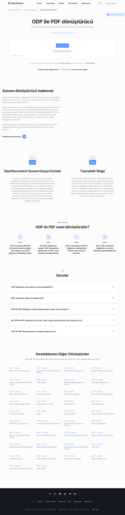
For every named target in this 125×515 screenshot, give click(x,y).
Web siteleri (72, 3)
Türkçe (96, 509)
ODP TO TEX (41, 391)
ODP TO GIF (41, 456)
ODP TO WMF (97, 456)
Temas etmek (84, 509)
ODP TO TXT (14, 411)
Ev (34, 501)
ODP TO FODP (97, 433)
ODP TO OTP (96, 421)
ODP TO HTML (97, 380)
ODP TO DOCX (97, 391)
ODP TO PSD (69, 456)
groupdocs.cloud (68, 33)
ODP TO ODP (69, 421)
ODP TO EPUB (14, 391)
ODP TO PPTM (42, 433)
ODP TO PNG (14, 456)
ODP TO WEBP (15, 466)
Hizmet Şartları (74, 509)
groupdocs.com (56, 33)
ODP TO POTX (14, 433)
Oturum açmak (111, 3)
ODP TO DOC (69, 391)
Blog (69, 501)
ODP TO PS (41, 380)
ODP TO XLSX (42, 368)
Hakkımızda (85, 3)
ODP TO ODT (69, 401)
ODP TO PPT (69, 411)
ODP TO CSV (96, 368)
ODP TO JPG (69, 444)
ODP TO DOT (14, 401)
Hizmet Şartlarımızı (65, 63)
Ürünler (39, 3)
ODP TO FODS (14, 380)
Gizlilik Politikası (90, 63)
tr (99, 3)
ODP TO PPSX (42, 421)
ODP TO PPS (96, 411)
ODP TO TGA (42, 466)
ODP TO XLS (14, 368)
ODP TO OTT (96, 401)
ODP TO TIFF (42, 444)
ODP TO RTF (41, 401)
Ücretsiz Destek (50, 501)
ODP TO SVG (14, 444)
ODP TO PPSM (69, 433)
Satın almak (50, 3)
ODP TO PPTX (14, 421)
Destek (61, 3)
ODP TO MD (41, 411)
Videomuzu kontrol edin (11, 137)
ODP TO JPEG (97, 444)
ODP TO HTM (69, 380)
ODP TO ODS (69, 368)
